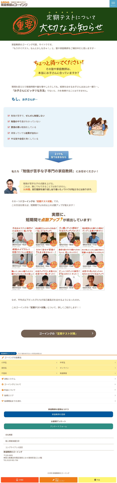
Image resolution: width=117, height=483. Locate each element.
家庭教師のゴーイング (8, 353)
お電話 (21, 480)
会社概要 (8, 434)
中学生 (62, 362)
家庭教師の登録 (58, 414)
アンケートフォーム (58, 426)
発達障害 (63, 373)
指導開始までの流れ (12, 401)
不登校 (4, 373)
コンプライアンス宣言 (14, 447)
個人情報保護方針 (12, 441)
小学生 (4, 362)
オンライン (64, 368)
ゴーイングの (58, 333)
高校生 (4, 368)
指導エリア (9, 395)
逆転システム (9, 378)
